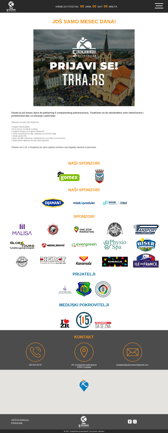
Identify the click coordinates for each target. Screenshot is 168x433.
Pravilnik (17, 423)
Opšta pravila (20, 420)
